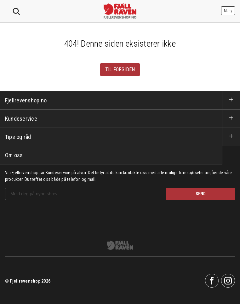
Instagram (228, 281)
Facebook (212, 281)
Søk (16, 11)
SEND (201, 193)
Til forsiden (120, 69)
